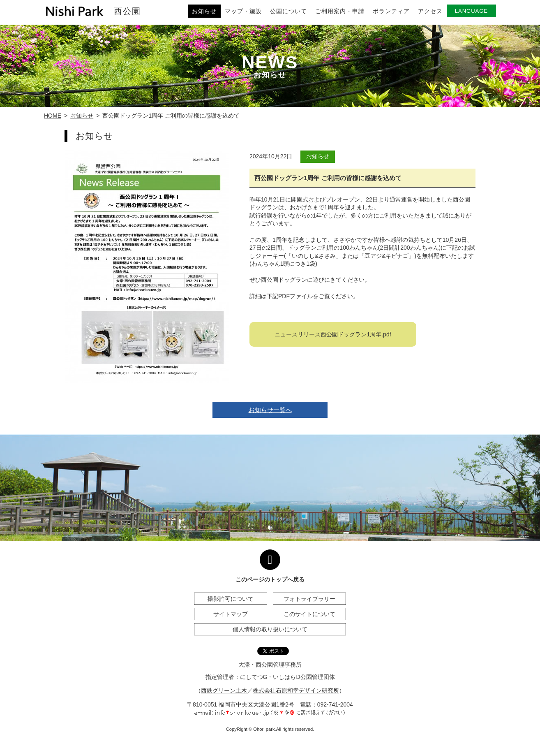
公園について (288, 11)
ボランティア (391, 11)
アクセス (430, 11)
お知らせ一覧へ (270, 409)
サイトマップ (230, 614)
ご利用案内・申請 (340, 11)
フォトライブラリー (309, 598)
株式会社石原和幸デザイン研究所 (296, 690)
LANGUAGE (471, 11)
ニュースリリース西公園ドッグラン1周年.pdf (333, 334)
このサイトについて (309, 614)
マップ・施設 (243, 11)
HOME (52, 115)
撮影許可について (231, 598)
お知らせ (204, 11)
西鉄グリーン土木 (224, 690)
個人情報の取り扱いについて (270, 629)
